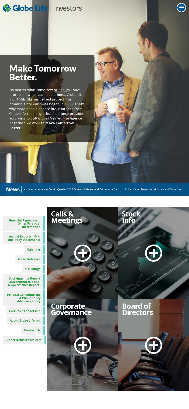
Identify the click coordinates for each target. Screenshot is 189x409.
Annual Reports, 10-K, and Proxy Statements (25, 237)
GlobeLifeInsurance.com (24, 339)
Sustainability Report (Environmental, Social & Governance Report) (24, 281)
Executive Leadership (26, 310)
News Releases (30, 258)
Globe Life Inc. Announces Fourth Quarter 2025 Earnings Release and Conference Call (69, 189)
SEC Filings (33, 268)
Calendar (34, 249)
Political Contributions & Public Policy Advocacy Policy (24, 297)
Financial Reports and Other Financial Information (26, 222)
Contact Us (33, 329)
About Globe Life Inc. (26, 320)
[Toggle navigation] (181, 7)
